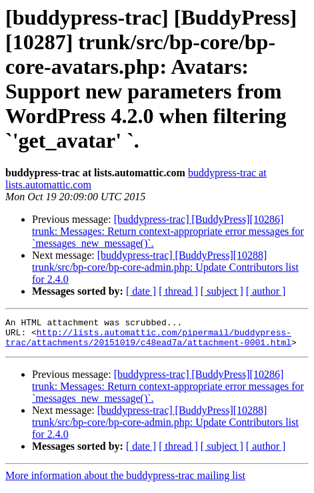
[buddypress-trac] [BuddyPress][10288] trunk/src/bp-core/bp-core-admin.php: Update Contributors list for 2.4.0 (165, 267)
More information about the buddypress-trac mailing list (125, 481)
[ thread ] (178, 291)
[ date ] (141, 291)
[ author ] (266, 291)
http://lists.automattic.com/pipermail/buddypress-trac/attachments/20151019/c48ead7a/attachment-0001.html (148, 342)
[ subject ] (222, 291)
